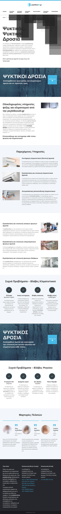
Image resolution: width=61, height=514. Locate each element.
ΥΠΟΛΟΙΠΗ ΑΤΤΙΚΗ (27, 12)
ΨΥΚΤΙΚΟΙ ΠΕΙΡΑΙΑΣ (19, 12)
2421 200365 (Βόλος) (27, 489)
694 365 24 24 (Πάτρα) (28, 483)
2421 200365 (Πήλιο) (27, 491)
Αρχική (4, 17)
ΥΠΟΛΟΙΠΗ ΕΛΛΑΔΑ (45, 12)
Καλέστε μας (52, 79)
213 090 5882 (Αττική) (47, 479)
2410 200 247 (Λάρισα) (28, 481)
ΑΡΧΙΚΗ (4, 11)
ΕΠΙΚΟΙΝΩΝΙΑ (55, 11)
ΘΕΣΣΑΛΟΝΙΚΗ (36, 11)
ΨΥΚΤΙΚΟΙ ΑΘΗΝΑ (11, 12)
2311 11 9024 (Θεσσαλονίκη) (30, 479)
